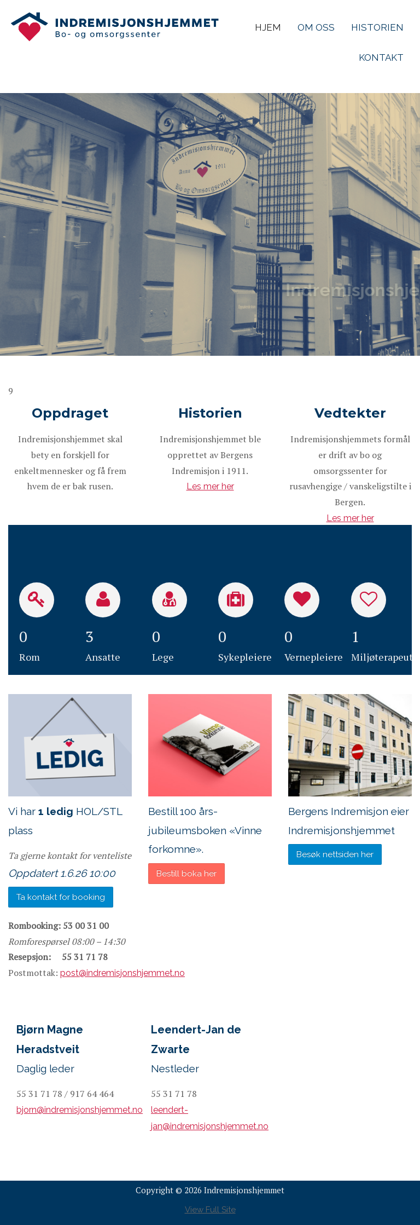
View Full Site (210, 1210)
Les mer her (210, 486)
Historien (377, 27)
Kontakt (381, 57)
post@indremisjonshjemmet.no (122, 973)
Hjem (268, 27)
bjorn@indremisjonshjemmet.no (79, 1110)
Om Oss (316, 27)
